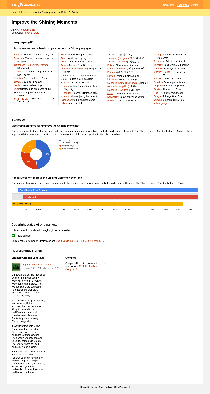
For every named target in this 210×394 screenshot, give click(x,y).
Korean (111, 72)
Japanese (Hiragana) (118, 58)
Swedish (158, 82)
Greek (64, 79)
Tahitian (158, 89)
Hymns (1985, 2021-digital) (36, 268)
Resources (183, 5)
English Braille (21, 99)
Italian (64, 103)
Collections (168, 5)
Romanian (159, 61)
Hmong (64, 86)
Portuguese (160, 54)
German (65, 75)
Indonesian (66, 100)
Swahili (157, 78)
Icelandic (65, 96)
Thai (156, 93)
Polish (110, 100)
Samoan (158, 68)
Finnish (64, 61)
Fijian (63, 58)
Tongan (158, 96)
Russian (158, 65)
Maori (110, 93)
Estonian (65, 54)
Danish (17, 85)
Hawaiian (65, 82)
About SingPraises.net (119, 387)
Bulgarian (19, 58)
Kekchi (110, 65)
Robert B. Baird (27, 29)
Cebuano (18, 71)
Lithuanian (112, 79)
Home (15, 12)
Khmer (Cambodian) (117, 68)
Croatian (18, 78)
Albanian (18, 54)
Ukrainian (159, 100)
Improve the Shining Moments (38, 264)
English (20, 92)
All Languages (161, 103)
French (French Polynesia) (74, 68)
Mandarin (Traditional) (118, 90)
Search (194, 5)
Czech (17, 82)
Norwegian (112, 97)
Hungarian (66, 93)
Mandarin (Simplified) (118, 86)
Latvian (111, 76)
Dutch (17, 89)
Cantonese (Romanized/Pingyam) (31, 65)
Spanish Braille (161, 72)
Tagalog (158, 85)
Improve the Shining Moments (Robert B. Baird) (53, 12)
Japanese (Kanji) (116, 61)
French (64, 65)
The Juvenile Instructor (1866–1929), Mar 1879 (80, 241)
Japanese (112, 54)
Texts (23, 12)
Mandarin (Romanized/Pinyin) (122, 83)
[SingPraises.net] (26, 5)
